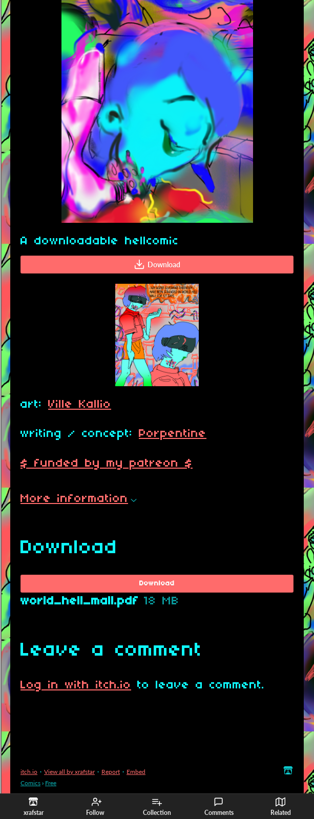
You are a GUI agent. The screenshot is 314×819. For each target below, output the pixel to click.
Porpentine (172, 434)
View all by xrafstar (69, 771)
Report (110, 771)
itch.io (28, 771)
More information (78, 499)
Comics (30, 783)
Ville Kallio (79, 404)
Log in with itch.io (75, 685)
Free (50, 783)
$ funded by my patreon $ (106, 463)
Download (157, 264)
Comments (219, 806)
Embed (136, 771)
